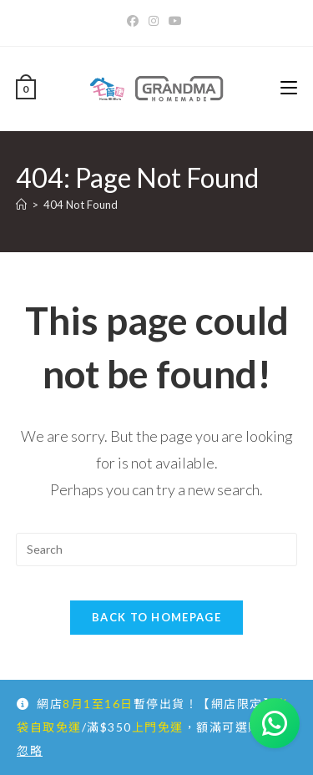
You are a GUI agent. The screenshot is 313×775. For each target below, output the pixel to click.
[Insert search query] (157, 549)
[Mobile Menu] (288, 88)
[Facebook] (135, 20)
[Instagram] (154, 20)
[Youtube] (175, 20)
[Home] (21, 204)
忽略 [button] (30, 750)
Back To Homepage (156, 617)
